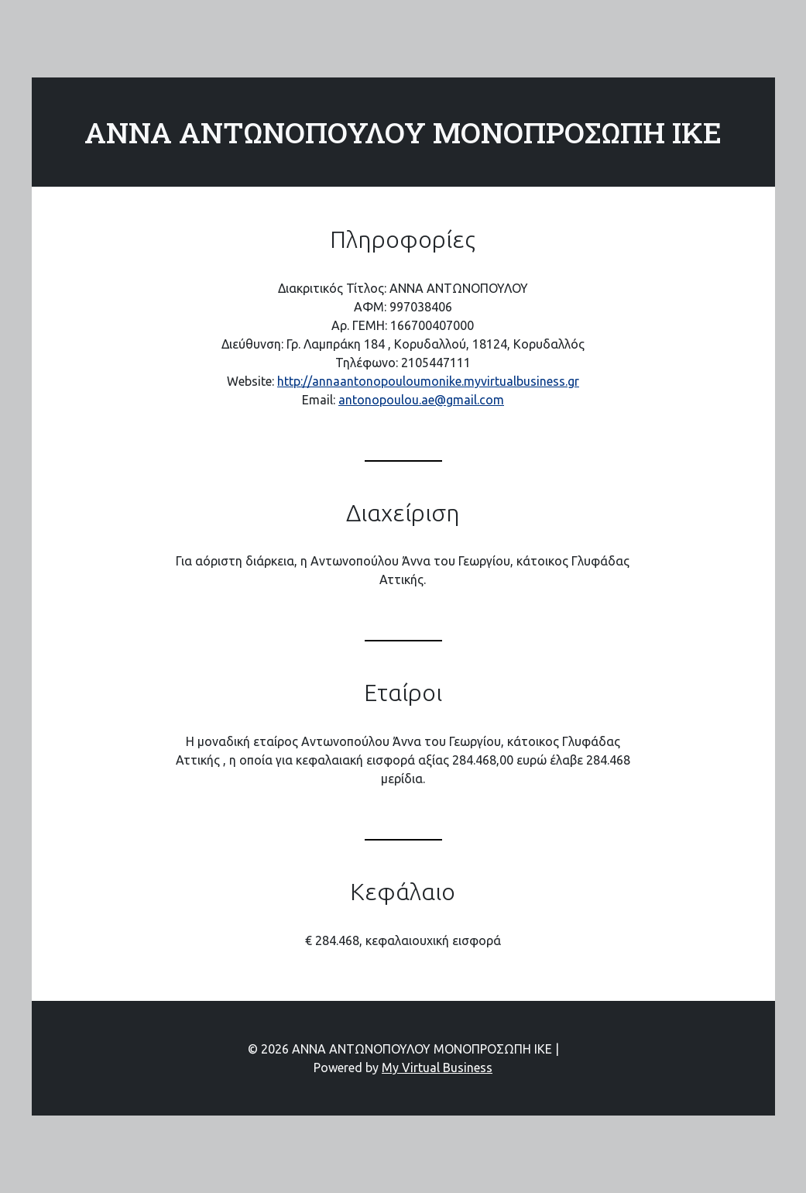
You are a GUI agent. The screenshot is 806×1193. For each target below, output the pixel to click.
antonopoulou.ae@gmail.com (421, 400)
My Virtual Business (437, 1067)
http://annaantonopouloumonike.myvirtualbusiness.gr (428, 381)
